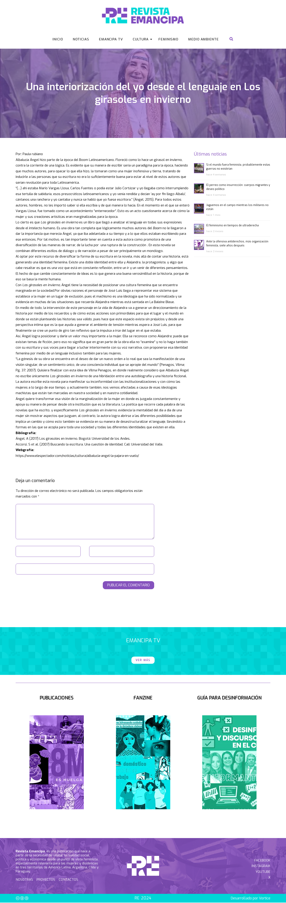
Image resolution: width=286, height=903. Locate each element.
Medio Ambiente (203, 39)
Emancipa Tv (111, 39)
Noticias (81, 39)
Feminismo (168, 39)
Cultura (142, 39)
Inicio (58, 39)
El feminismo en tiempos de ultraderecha (232, 226)
